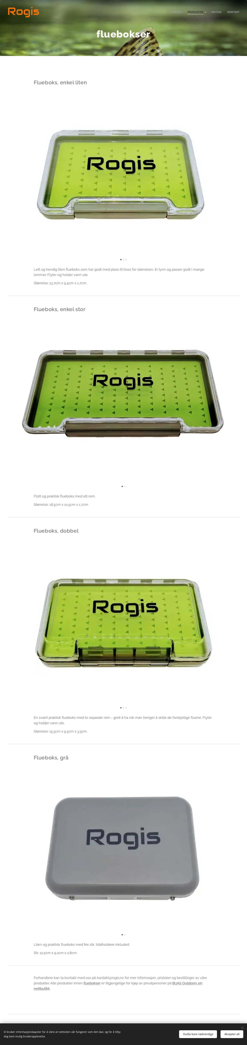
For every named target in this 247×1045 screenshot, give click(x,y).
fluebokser (92, 983)
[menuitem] (174, 12)
